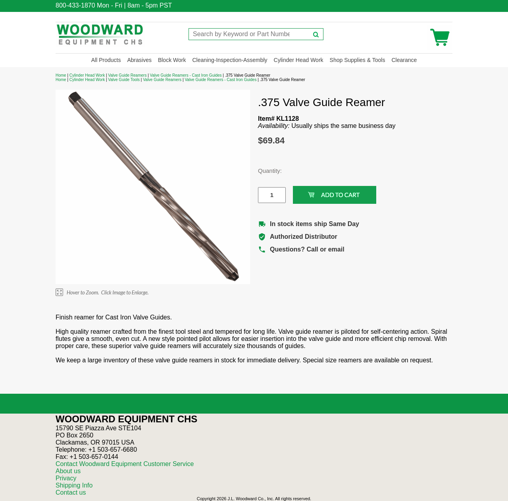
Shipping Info (74, 485)
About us (68, 471)
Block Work (172, 60)
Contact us (71, 492)
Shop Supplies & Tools (357, 60)
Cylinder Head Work (298, 60)
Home (61, 75)
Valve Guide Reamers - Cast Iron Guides (186, 75)
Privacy (66, 478)
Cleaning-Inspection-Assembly (229, 60)
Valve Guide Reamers (127, 75)
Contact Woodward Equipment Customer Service (125, 463)
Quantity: (266, 170)
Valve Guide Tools (124, 79)
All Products (106, 60)
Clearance (404, 60)
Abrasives (139, 60)
